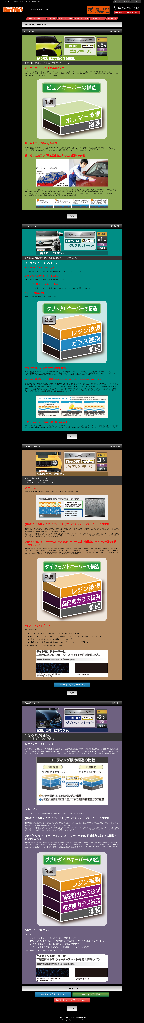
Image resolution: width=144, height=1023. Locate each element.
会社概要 (117, 1)
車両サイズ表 (112, 18)
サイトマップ (136, 1)
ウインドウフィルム (98, 18)
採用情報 (126, 1)
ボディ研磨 (51, 18)
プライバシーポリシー (67, 1020)
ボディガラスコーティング (36, 18)
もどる (72, 216)
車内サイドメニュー (81, 18)
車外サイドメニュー (65, 18)
